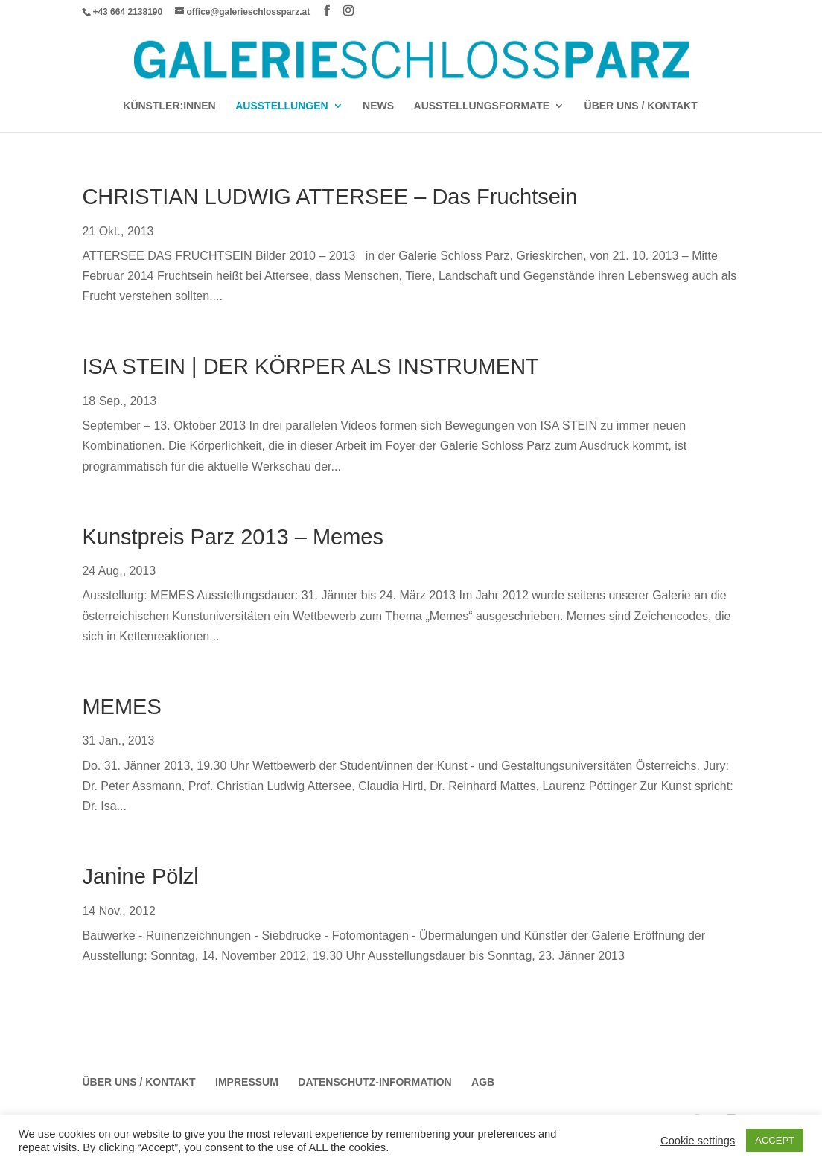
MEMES (121, 707)
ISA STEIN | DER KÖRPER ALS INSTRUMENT (310, 366)
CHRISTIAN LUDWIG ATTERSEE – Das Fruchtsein (329, 196)
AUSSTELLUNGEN (281, 106)
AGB (482, 1082)
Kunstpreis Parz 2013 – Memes (232, 537)
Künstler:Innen (169, 106)
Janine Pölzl (140, 876)
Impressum (246, 1082)
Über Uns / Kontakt (641, 106)
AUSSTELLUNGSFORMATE (482, 106)
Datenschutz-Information (374, 1082)
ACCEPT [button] (774, 1140)
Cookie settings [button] (697, 1141)
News (378, 106)
